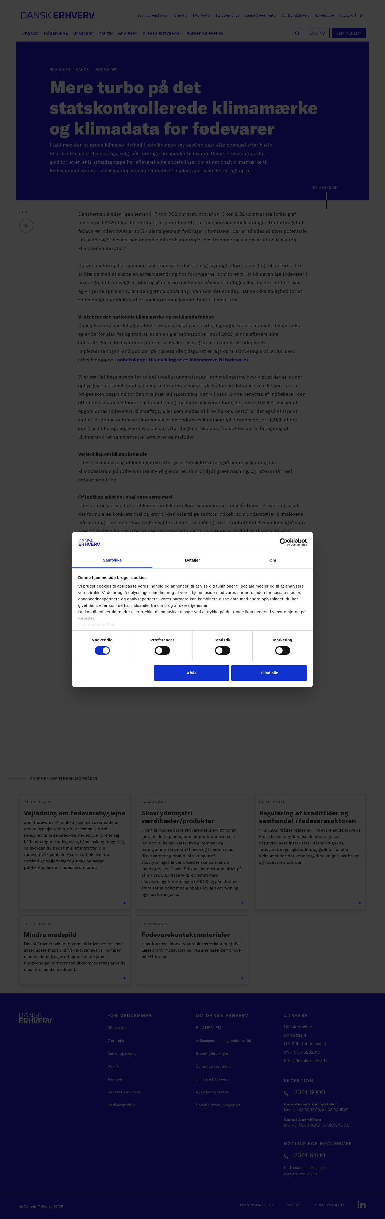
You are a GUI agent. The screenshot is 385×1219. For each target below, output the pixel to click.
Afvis (192, 673)
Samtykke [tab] (112, 560)
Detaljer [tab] (192, 560)
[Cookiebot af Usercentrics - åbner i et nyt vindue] (283, 542)
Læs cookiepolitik (96, 624)
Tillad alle (269, 673)
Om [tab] (272, 560)
